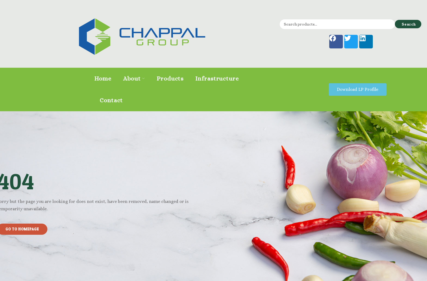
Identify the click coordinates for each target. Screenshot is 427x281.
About (134, 78)
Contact (111, 100)
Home (102, 78)
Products (170, 78)
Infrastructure (217, 78)
